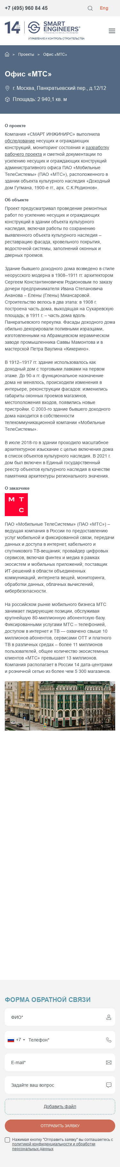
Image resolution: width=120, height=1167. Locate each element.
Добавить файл (60, 1106)
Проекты (26, 54)
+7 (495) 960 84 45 (26, 8)
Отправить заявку (60, 1126)
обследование (20, 140)
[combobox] (16, 1039)
